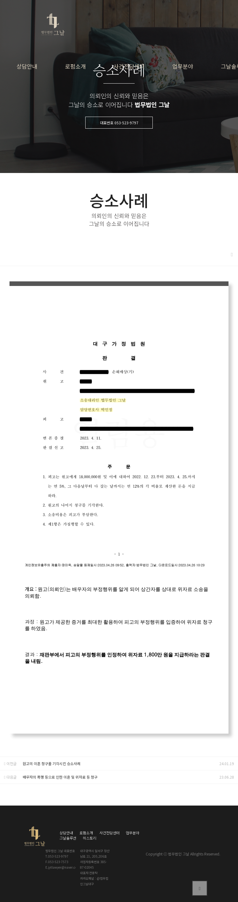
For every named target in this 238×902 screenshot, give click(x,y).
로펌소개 (75, 66)
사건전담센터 (129, 66)
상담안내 (27, 66)
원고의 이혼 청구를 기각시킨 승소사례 (51, 763)
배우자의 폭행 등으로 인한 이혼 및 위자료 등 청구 (60, 777)
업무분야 (182, 66)
